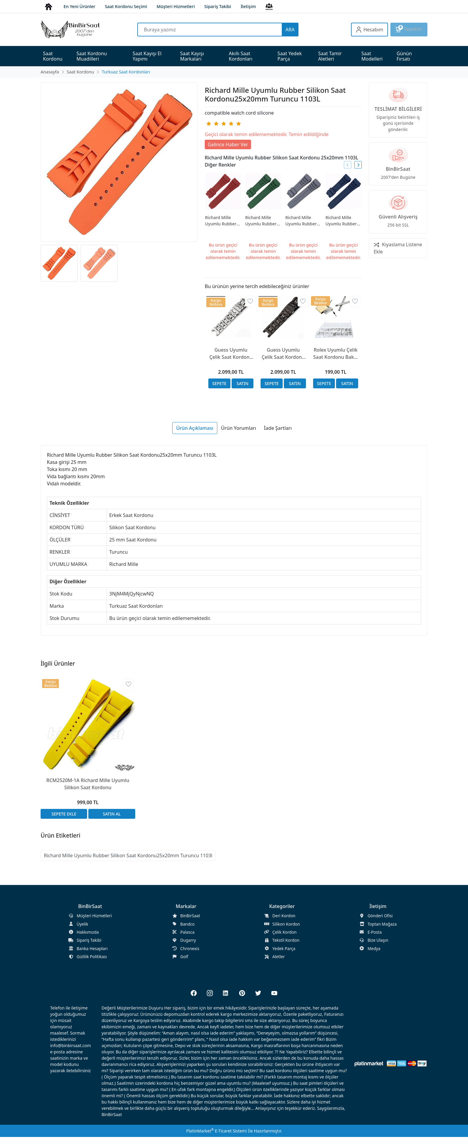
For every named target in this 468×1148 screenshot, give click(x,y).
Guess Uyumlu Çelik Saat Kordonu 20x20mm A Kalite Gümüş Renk (231, 354)
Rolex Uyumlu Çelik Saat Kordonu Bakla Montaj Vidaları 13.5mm (335, 354)
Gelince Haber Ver (228, 144)
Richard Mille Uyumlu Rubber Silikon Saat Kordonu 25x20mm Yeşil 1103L (261, 221)
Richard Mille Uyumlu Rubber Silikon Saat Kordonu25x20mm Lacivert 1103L (344, 221)
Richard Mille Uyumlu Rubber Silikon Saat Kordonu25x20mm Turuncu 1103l (128, 855)
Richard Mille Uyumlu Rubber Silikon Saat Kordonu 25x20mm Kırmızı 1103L (222, 221)
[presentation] (347, 165)
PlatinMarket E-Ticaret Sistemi (216, 1131)
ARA (290, 29)
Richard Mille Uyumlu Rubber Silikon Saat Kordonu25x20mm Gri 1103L (303, 221)
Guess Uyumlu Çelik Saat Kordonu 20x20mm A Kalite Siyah (283, 354)
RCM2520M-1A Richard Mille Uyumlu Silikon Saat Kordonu (87, 784)
